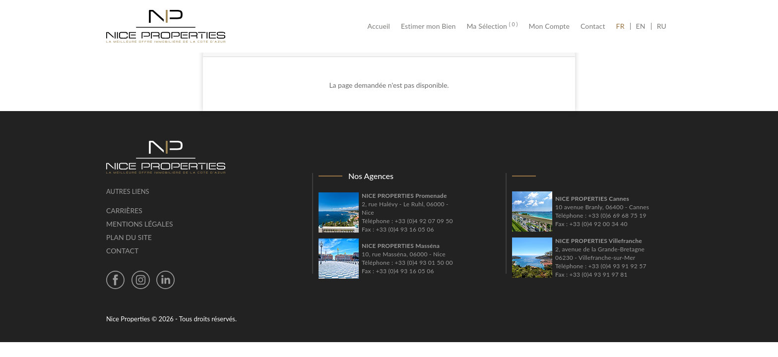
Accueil (381, 26)
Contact (593, 26)
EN (641, 26)
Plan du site (129, 237)
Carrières (124, 210)
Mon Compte (549, 26)
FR (623, 26)
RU (661, 26)
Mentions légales (139, 224)
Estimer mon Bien (428, 26)
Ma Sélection (492, 26)
